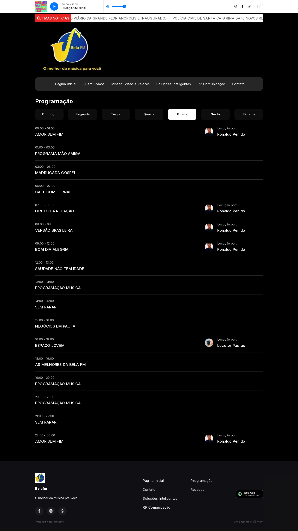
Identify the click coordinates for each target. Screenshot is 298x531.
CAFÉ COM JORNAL (53, 192)
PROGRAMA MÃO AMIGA (58, 153)
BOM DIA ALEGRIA (52, 249)
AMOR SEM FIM (49, 134)
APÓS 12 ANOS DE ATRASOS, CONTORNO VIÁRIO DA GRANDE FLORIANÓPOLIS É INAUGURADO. (89, 18)
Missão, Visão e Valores (130, 84)
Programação (201, 481)
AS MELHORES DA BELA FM (60, 364)
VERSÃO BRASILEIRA (54, 230)
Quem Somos (94, 84)
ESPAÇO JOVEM (50, 345)
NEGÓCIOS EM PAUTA (55, 326)
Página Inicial (65, 84)
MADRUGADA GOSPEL (55, 172)
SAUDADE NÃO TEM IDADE (59, 268)
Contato (238, 84)
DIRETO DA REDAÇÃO (54, 211)
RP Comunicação (211, 84)
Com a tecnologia (248, 521)
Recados (197, 489)
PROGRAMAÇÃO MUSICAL (59, 287)
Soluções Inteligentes (173, 84)
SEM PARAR (45, 307)
